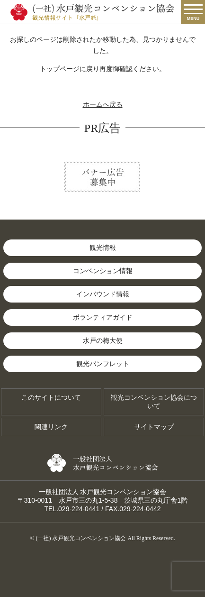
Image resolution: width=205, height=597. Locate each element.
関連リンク (51, 427)
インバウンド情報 (102, 294)
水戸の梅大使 (103, 340)
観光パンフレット (102, 363)
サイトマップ (154, 427)
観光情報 (102, 247)
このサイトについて (51, 397)
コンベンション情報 (103, 271)
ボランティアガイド (103, 317)
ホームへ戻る (103, 104)
